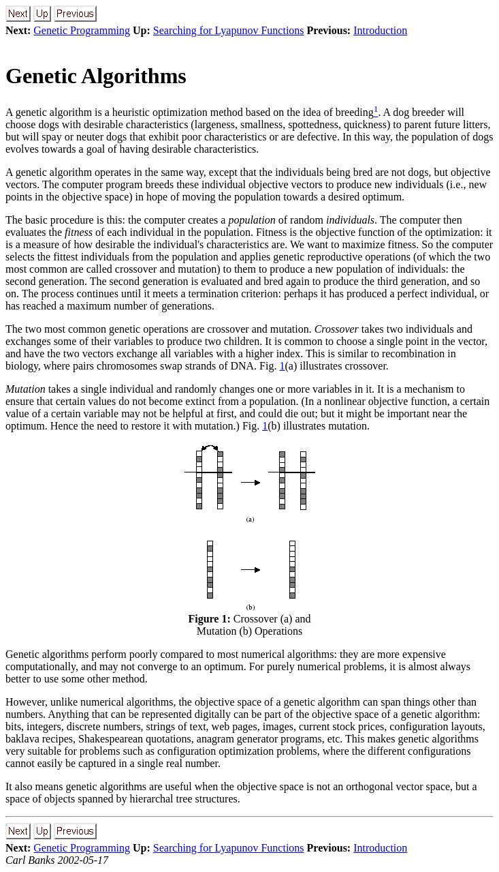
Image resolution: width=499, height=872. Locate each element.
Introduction (380, 30)
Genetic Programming (81, 30)
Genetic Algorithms (96, 75)
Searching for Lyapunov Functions (228, 30)
